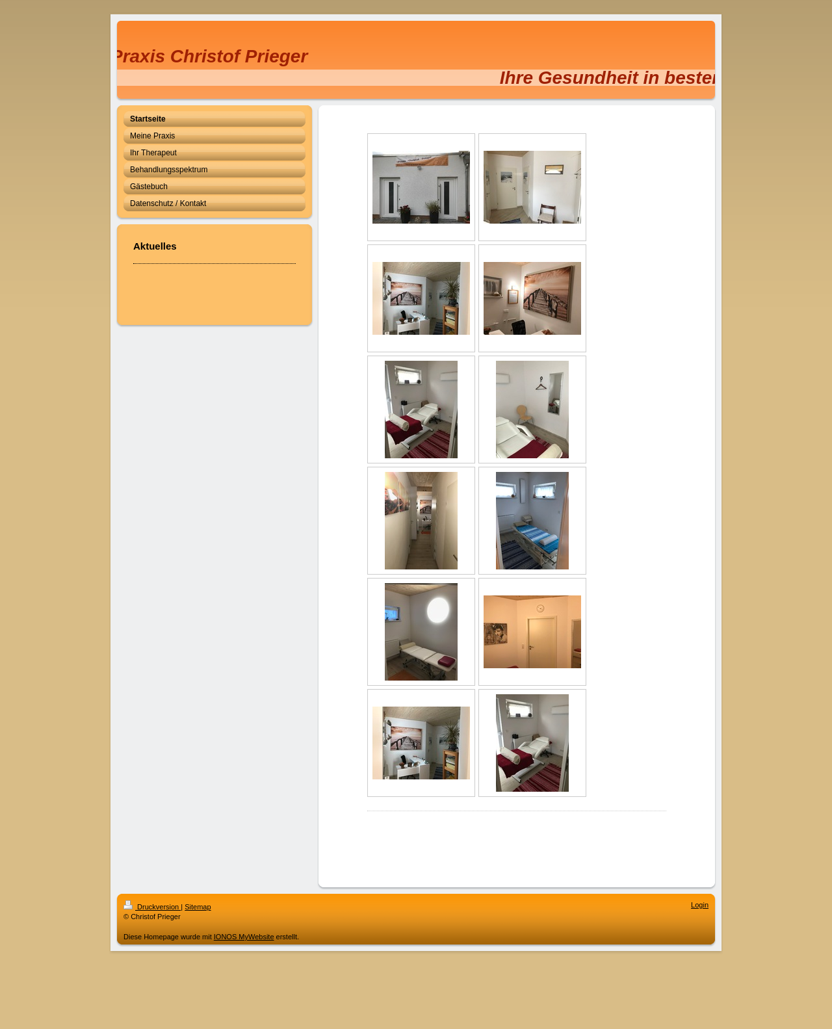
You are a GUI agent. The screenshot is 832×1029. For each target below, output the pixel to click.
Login (699, 905)
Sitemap (198, 907)
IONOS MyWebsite (244, 937)
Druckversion (152, 907)
